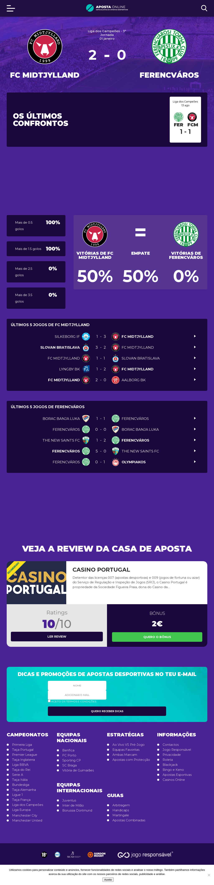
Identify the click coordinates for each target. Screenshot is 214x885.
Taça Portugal (22, 750)
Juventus (69, 800)
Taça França (21, 800)
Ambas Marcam (124, 755)
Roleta (168, 760)
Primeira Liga (22, 745)
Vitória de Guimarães (78, 770)
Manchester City (24, 815)
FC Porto (69, 755)
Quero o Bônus (157, 637)
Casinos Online (174, 780)
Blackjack (170, 765)
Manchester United (27, 820)
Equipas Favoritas (125, 750)
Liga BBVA (20, 765)
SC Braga (69, 765)
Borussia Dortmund (77, 810)
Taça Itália (20, 780)
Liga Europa (21, 810)
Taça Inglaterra (23, 760)
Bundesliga (20, 785)
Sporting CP (71, 760)
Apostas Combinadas (128, 820)
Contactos (171, 745)
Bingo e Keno (173, 770)
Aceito (108, 879)
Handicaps (120, 810)
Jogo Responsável (177, 750)
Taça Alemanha (24, 790)
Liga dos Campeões (27, 805)
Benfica (68, 750)
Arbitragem (121, 805)
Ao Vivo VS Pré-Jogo (128, 745)
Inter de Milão (73, 805)
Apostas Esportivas (177, 775)
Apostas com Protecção (131, 760)
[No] (209, 875)
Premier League (24, 755)
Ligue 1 (17, 795)
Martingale (120, 815)
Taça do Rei (21, 770)
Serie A (17, 775)
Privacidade (172, 755)
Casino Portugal (101, 569)
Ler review (56, 636)
